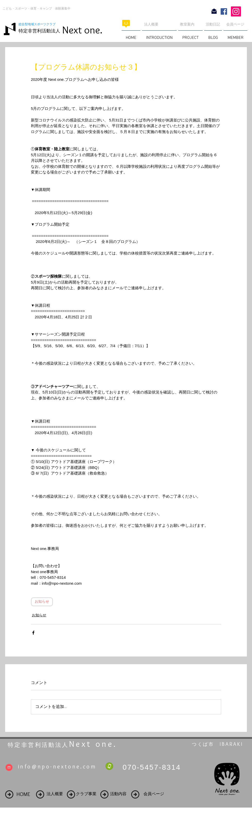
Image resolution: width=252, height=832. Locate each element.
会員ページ (235, 24)
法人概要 (151, 24)
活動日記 (213, 24)
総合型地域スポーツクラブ (39, 24)
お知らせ (42, 602)
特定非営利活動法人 (39, 30)
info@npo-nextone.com (57, 766)
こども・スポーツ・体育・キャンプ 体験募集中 (36, 8)
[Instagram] (236, 11)
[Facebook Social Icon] (224, 11)
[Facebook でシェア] (33, 632)
